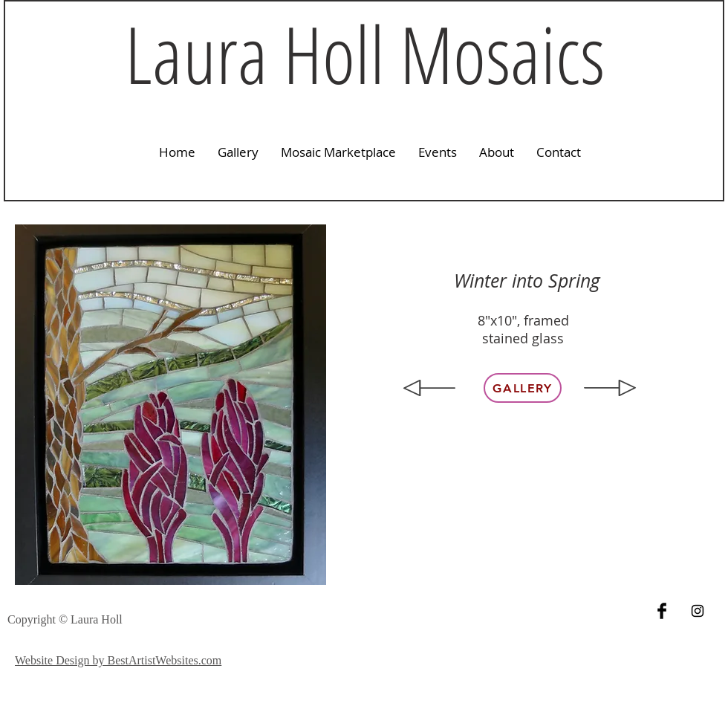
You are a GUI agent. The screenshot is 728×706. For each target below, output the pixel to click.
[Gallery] (523, 388)
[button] (238, 152)
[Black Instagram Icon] (697, 611)
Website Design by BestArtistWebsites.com (118, 660)
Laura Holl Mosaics (365, 53)
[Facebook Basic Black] (662, 611)
